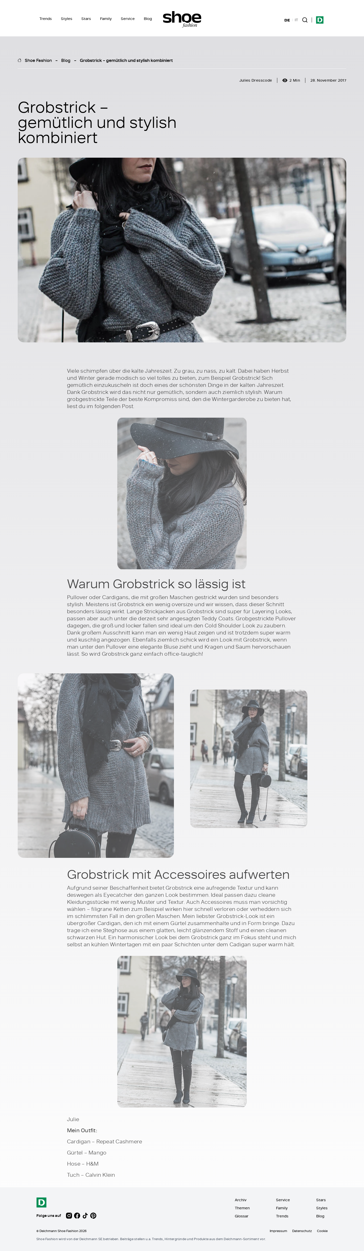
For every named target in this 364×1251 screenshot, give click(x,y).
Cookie (322, 1231)
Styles (66, 18)
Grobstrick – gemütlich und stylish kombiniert (126, 60)
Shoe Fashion (38, 60)
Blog (148, 18)
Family (106, 18)
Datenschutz (302, 1231)
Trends (45, 18)
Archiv (240, 1199)
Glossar (241, 1216)
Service (128, 18)
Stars (86, 18)
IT (296, 19)
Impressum (278, 1231)
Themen (242, 1208)
